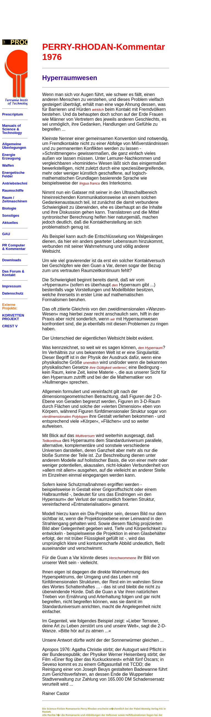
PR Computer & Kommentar (14, 247)
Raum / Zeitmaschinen (14, 199)
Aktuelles (10, 222)
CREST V (10, 326)
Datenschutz (12, 293)
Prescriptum (12, 114)
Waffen (8, 165)
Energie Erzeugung (11, 156)
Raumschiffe (13, 190)
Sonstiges (10, 215)
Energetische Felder (13, 174)
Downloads (11, 260)
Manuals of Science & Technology (12, 129)
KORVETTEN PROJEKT (13, 317)
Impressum (11, 286)
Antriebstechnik (15, 183)
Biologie (9, 208)
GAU (6, 234)
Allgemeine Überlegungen (14, 145)
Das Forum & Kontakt (13, 273)
